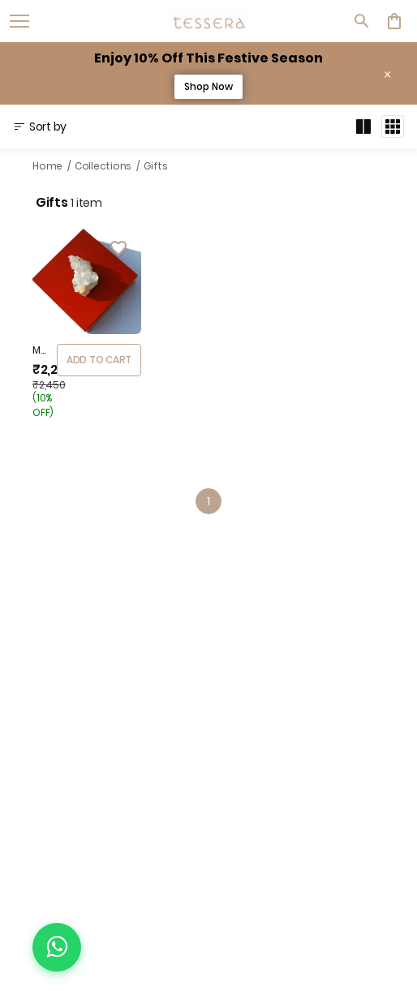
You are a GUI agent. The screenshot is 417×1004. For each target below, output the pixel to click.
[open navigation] (19, 21)
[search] (362, 21)
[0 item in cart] (394, 21)
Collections (103, 166)
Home (47, 166)
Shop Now (208, 86)
